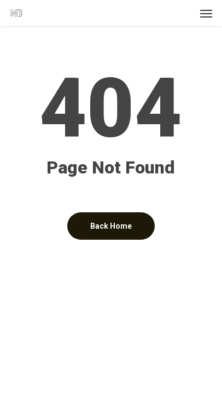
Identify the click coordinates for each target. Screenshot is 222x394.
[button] (206, 13)
